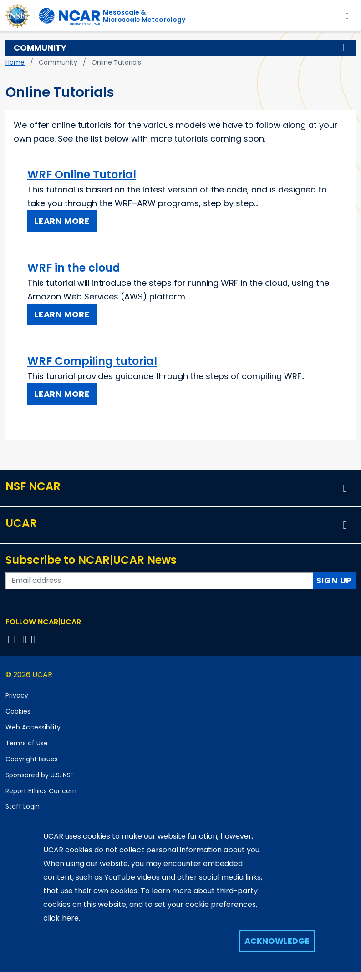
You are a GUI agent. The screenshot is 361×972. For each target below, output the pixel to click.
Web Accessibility (33, 727)
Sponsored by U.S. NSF (39, 775)
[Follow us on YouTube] (34, 639)
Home (15, 62)
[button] (345, 48)
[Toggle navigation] (347, 15)
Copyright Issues (31, 759)
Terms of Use (26, 743)
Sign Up (334, 580)
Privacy (16, 695)
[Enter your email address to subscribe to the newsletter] (159, 580)
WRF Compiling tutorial (92, 361)
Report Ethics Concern (40, 790)
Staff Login (22, 806)
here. (71, 918)
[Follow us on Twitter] (17, 639)
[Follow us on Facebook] (8, 639)
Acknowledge (277, 941)
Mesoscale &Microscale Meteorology (144, 16)
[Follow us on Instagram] (26, 639)
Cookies (18, 711)
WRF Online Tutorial (81, 174)
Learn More (62, 221)
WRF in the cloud (73, 267)
